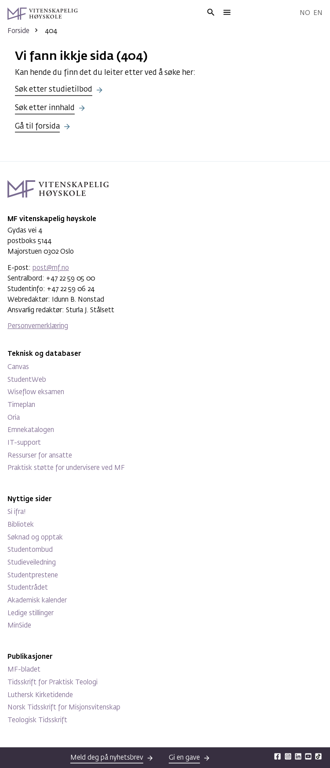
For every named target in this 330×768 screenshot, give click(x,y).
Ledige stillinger (30, 613)
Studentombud (30, 549)
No (305, 13)
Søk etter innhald (45, 108)
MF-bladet (23, 669)
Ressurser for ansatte (39, 455)
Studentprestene (32, 575)
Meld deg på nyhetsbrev (106, 757)
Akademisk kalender (37, 600)
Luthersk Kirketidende (40, 695)
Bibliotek (20, 524)
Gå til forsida (37, 126)
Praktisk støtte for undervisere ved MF (66, 468)
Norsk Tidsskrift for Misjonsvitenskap (63, 707)
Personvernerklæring (37, 326)
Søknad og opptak (35, 537)
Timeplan (21, 405)
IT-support (24, 442)
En (318, 13)
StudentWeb (26, 380)
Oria (13, 417)
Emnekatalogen (30, 430)
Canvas (18, 367)
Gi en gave (184, 757)
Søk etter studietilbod (53, 89)
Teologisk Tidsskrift (37, 720)
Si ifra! (16, 512)
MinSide (19, 625)
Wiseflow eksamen (35, 392)
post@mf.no (51, 268)
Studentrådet (27, 587)
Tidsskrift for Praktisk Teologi (52, 682)
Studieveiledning (31, 562)
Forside (18, 31)
